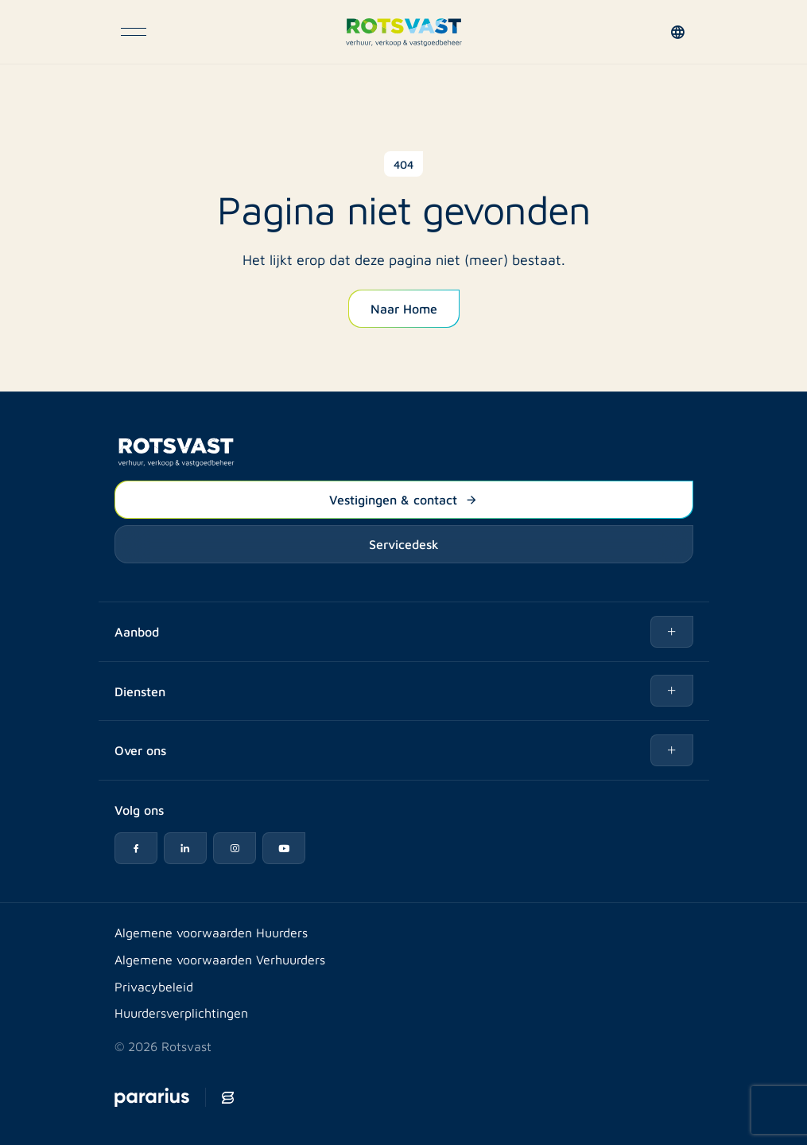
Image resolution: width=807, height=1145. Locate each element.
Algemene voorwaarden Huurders (211, 932)
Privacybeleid (153, 986)
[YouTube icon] (283, 848)
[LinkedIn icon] (185, 848)
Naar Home (404, 308)
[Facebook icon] (135, 848)
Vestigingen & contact (403, 499)
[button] (680, 32)
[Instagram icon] (234, 848)
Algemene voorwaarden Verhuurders (219, 959)
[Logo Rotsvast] (403, 31)
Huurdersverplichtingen (181, 1012)
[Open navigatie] (133, 32)
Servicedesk (404, 543)
